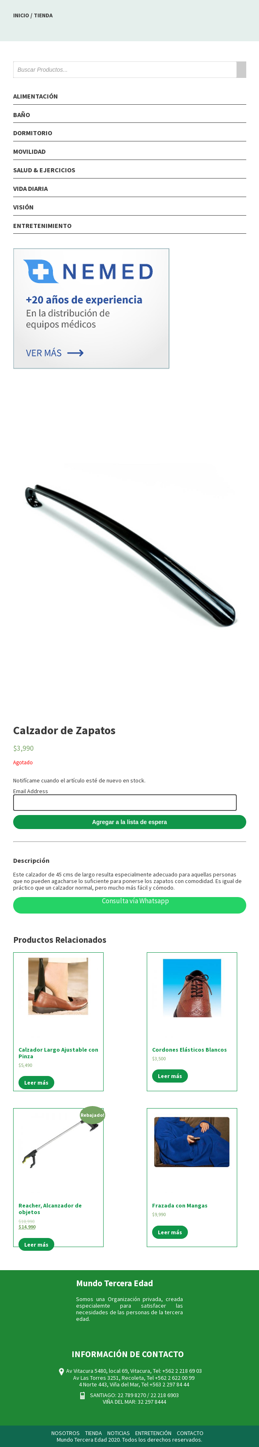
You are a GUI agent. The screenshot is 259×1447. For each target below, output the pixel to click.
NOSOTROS (65, 1433)
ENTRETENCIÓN (153, 1433)
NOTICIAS (118, 1433)
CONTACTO (190, 1433)
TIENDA (93, 1433)
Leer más (36, 1082)
